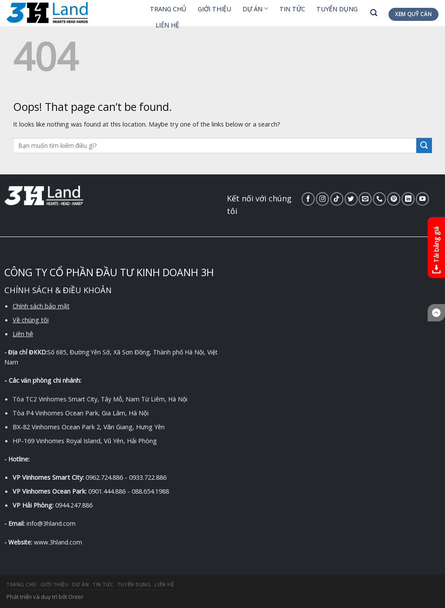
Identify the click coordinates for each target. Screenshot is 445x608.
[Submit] (424, 146)
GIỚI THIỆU (214, 8)
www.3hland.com (58, 542)
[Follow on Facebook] (308, 198)
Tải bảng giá (436, 251)
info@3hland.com (51, 523)
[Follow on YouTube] (422, 198)
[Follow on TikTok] (336, 198)
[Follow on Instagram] (322, 198)
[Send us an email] (365, 198)
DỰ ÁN (255, 8)
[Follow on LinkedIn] (408, 198)
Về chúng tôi (31, 319)
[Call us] (379, 198)
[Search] (373, 12)
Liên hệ (23, 333)
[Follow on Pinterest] (393, 198)
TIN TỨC (292, 8)
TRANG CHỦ (168, 8)
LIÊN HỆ (167, 24)
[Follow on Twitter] (351, 198)
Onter (75, 597)
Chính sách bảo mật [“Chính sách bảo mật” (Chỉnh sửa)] (41, 305)
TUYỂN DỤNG (337, 8)
